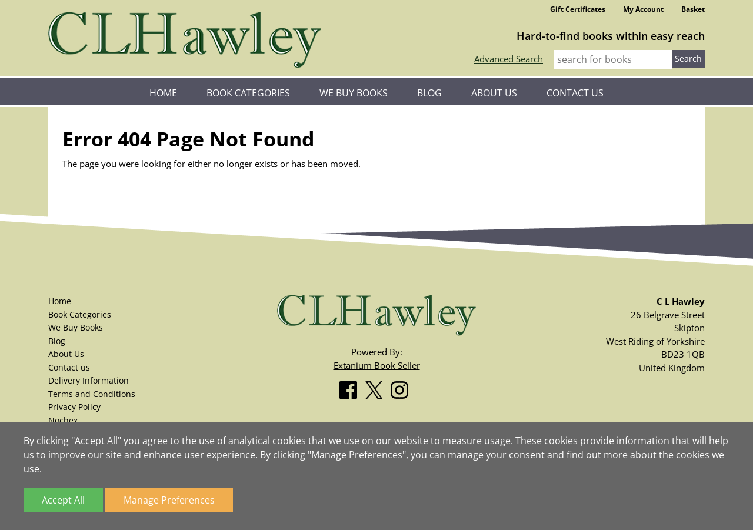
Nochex (63, 420)
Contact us (575, 92)
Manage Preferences (169, 500)
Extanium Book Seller (377, 365)
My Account (643, 9)
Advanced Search (508, 59)
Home (163, 92)
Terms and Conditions (91, 393)
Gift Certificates (577, 9)
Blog (429, 92)
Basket (693, 9)
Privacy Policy (74, 406)
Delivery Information (88, 380)
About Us (494, 92)
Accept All (63, 500)
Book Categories (248, 92)
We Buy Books (353, 92)
